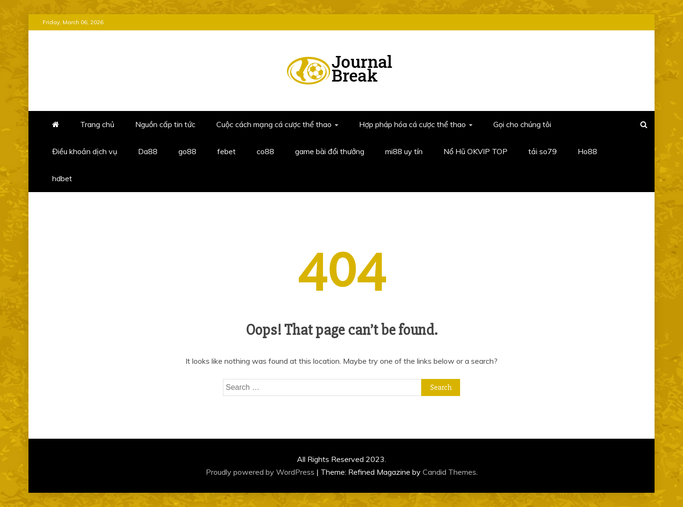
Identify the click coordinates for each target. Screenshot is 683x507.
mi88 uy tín (404, 151)
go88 (187, 151)
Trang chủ (97, 124)
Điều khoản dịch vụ (84, 151)
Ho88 (587, 151)
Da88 (147, 151)
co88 (265, 151)
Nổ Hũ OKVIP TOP (475, 151)
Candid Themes (449, 472)
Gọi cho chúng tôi (522, 124)
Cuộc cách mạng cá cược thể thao (274, 124)
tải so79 (542, 151)
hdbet (62, 178)
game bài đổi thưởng (329, 151)
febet (226, 151)
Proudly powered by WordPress (261, 472)
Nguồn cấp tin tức (165, 124)
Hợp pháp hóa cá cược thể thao (412, 124)
